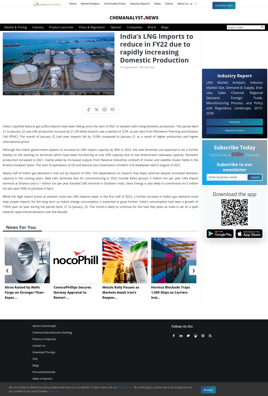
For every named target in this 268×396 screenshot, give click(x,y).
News (157, 3)
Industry (38, 27)
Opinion (115, 27)
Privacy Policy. (126, 387)
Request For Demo (234, 130)
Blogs (165, 27)
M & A (152, 27)
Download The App (44, 352)
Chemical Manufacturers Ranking (52, 332)
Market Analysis (90, 3)
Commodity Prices (114, 3)
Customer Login (224, 5)
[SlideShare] (195, 335)
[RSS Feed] (210, 335)
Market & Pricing (15, 27)
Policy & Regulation (92, 27)
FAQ (35, 359)
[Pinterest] (203, 335)
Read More (234, 122)
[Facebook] (173, 335)
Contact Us (39, 345)
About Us (185, 4)
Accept (208, 390)
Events (169, 3)
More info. (55, 391)
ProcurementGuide (44, 372)
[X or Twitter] (188, 335)
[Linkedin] (181, 335)
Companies (134, 27)
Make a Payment (42, 378)
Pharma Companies (44, 339)
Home (72, 3)
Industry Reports (140, 3)
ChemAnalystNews (134, 18)
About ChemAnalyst (44, 326)
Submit (255, 177)
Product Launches (61, 27)
